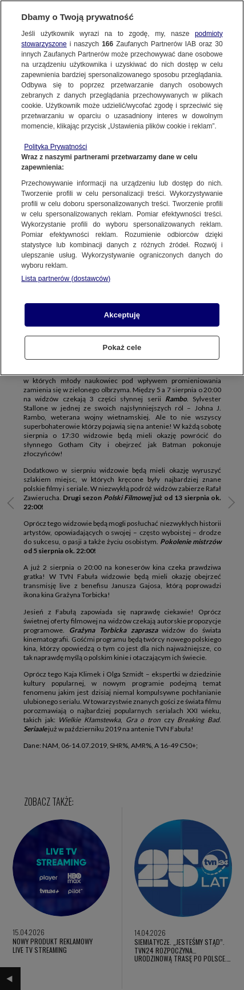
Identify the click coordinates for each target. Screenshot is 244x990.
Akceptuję (122, 315)
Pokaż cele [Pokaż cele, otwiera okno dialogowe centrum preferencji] (122, 347)
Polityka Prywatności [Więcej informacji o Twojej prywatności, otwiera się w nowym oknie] (55, 147)
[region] (122, 188)
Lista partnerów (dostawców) (65, 279)
